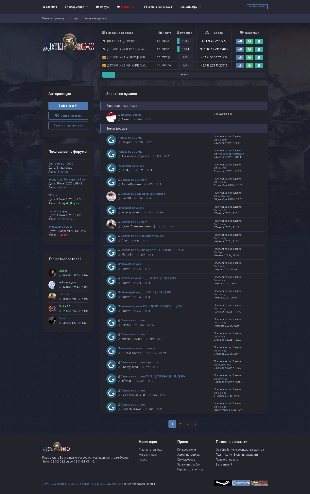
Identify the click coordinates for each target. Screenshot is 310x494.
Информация (74, 7)
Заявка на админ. (130, 264)
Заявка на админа (133, 320)
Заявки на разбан (188, 464)
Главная (49, 7)
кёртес (62, 187)
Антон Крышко (131, 184)
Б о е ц (222, 181)
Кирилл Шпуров (132, 338)
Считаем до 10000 (60, 163)
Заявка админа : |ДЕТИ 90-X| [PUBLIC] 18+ (148, 278)
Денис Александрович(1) (138, 226)
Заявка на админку (131, 165)
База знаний (224, 464)
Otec (125, 240)
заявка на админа (130, 137)
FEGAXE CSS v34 (132, 352)
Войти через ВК (68, 115)
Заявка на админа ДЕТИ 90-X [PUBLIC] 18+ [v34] (152, 250)
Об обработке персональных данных (240, 449)
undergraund (130, 367)
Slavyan (126, 142)
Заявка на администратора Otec (142, 236)
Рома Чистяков (131, 409)
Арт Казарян (66, 219)
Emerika (222, 378)
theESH (126, 198)
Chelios (222, 266)
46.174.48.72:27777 (214, 41)
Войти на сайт (257, 6)
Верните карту (57, 211)
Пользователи (186, 449)
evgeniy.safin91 (131, 212)
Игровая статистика (190, 469)
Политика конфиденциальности (237, 454)
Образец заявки (131, 114)
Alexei (125, 119)
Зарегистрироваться (68, 125)
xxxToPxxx (224, 196)
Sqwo (221, 252)
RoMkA (126, 324)
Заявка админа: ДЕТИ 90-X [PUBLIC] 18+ (144, 292)
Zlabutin (222, 139)
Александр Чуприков (135, 156)
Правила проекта (227, 459)
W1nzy (52, 195)
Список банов (186, 459)
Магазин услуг (148, 454)
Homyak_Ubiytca (68, 203)
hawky (126, 268)
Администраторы (188, 454)
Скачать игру (188, 7)
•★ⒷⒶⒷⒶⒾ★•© (133, 395)
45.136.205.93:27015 (214, 65)
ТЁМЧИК (127, 381)
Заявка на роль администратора (143, 193)
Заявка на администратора (136, 348)
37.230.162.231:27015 (214, 49)
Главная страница (53, 18)
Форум (102, 7)
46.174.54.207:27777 (214, 57)
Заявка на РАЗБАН (158, 7)
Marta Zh (127, 254)
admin (221, 280)
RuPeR (222, 210)
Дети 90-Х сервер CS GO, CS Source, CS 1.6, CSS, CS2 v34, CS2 (82, 483)
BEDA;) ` (127, 170)
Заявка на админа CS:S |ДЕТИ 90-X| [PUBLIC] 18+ (150, 306)
